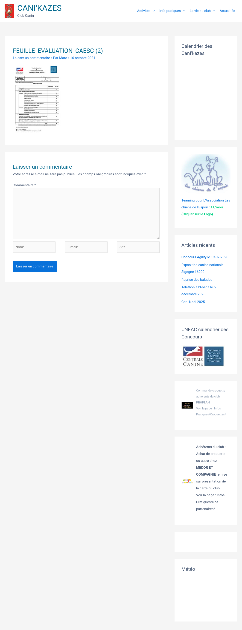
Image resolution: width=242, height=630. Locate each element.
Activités (144, 11)
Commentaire (24, 185)
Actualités (227, 11)
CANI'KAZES (39, 8)
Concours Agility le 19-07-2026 (204, 257)
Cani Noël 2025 (193, 302)
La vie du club (200, 11)
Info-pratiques (170, 11)
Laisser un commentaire (31, 58)
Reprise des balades (196, 280)
